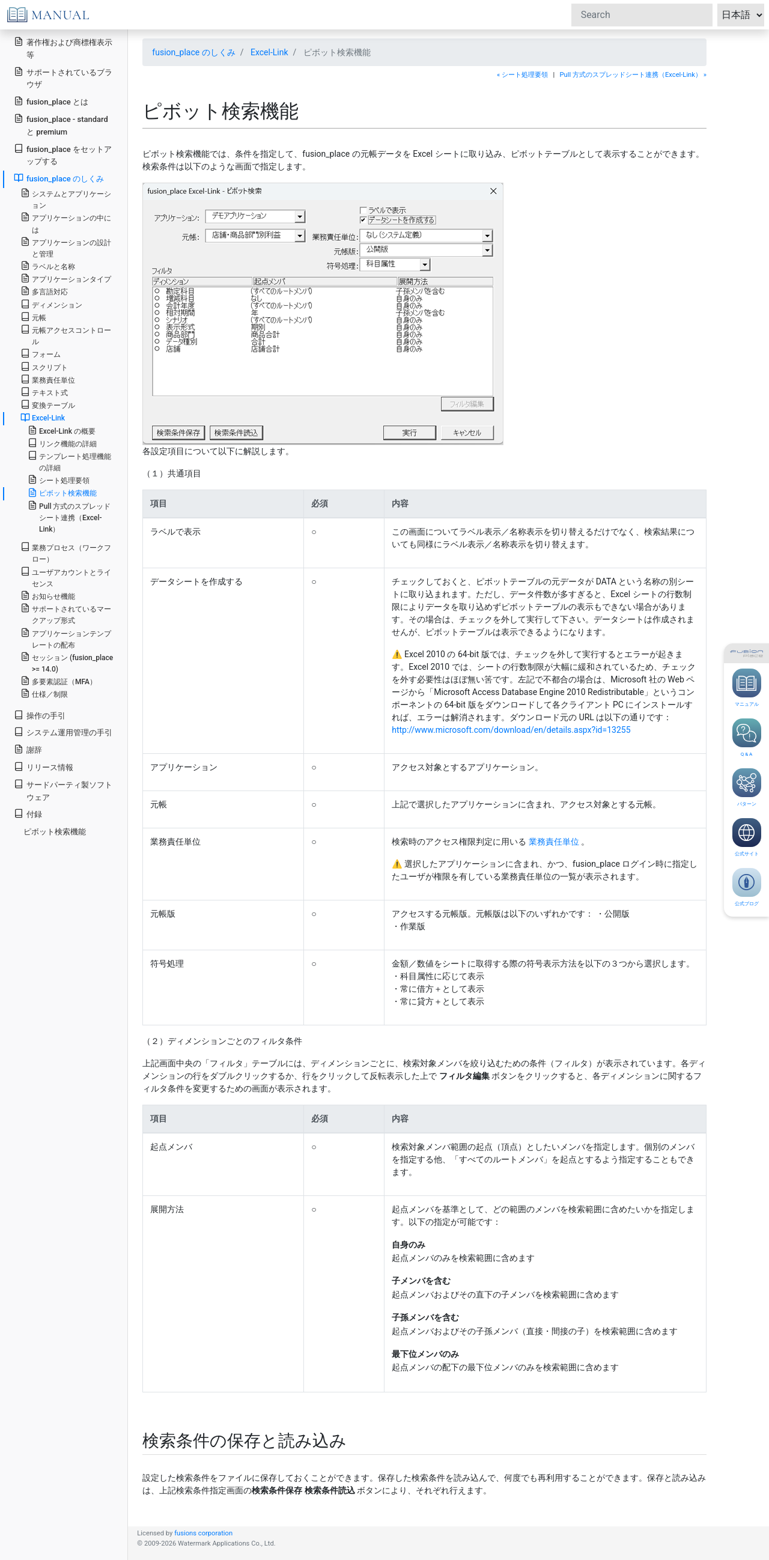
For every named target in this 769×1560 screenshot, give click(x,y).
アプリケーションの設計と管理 (65, 247)
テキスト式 (44, 392)
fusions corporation (203, 1533)
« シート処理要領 (522, 75)
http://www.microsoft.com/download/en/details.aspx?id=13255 (511, 730)
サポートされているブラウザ (63, 78)
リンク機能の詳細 (62, 443)
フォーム (40, 353)
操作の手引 (39, 715)
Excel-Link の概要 (62, 430)
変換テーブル (47, 404)
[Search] (642, 15)
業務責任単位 (554, 841)
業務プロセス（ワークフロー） (65, 552)
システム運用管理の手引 (63, 732)
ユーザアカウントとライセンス (65, 577)
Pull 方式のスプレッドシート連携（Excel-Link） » (633, 75)
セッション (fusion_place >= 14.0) (66, 662)
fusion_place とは (51, 101)
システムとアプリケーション (65, 199)
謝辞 (28, 749)
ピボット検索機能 (62, 492)
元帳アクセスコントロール (65, 335)
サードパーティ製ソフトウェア (63, 790)
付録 (28, 814)
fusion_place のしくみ (193, 52)
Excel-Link (269, 52)
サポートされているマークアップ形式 (65, 614)
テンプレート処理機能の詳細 (69, 461)
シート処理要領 (59, 480)
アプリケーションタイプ (65, 278)
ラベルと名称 (47, 266)
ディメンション (51, 304)
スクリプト (44, 367)
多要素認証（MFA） (58, 681)
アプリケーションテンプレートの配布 (65, 638)
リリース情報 (43, 767)
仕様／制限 (44, 693)
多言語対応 (44, 291)
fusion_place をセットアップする (63, 155)
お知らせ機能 (47, 595)
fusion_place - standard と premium (61, 125)
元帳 (33, 317)
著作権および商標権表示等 (63, 48)
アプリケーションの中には (65, 223)
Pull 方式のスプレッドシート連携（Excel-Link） (69, 516)
